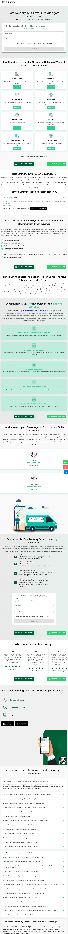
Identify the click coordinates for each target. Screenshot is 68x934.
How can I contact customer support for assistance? (34, 897)
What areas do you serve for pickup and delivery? (34, 799)
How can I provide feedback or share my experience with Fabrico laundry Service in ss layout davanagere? (34, 866)
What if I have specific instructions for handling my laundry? (34, 825)
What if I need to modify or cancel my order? (34, 915)
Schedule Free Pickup (23, 164)
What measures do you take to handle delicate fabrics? (34, 871)
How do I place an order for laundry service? (34, 812)
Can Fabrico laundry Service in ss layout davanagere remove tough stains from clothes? (34, 884)
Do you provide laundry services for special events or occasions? (34, 893)
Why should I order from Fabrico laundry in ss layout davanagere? (34, 807)
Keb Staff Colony (54, 929)
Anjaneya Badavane (36, 927)
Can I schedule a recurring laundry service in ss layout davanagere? (34, 876)
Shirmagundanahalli (49, 931)
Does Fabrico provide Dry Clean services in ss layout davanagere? (34, 906)
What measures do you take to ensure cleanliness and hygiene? (34, 857)
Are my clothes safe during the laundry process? (34, 902)
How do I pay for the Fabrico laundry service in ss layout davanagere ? (34, 820)
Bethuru (20, 931)
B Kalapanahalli (29, 931)
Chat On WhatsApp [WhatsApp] (57, 164)
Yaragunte (13, 931)
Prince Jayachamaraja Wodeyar (37, 929)
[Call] (66, 467)
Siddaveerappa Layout (51, 927)
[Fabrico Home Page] (8, 2)
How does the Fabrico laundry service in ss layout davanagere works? (34, 781)
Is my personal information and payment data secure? (34, 829)
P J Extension (21, 929)
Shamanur (13, 929)
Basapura (5, 931)
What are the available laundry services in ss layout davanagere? (34, 803)
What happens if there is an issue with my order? (34, 833)
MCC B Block (16, 927)
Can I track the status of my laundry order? (34, 838)
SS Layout (5, 929)
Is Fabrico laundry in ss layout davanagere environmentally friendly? (34, 889)
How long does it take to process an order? (34, 816)
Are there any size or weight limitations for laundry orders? (34, 853)
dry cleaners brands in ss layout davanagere (38, 311)
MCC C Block (25, 927)
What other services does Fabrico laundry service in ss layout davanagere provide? (34, 910)
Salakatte (38, 931)
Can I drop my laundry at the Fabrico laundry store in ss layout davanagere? (34, 794)
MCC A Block (6, 927)
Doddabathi (61, 931)
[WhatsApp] (66, 462)
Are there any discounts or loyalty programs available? (34, 842)
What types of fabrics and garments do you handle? (34, 846)
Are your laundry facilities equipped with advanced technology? (34, 880)
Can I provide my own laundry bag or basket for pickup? (34, 862)
